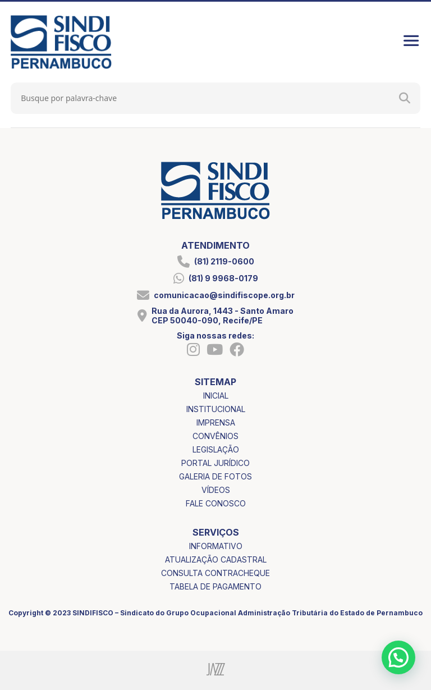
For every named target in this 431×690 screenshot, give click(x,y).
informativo (215, 546)
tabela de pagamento (215, 586)
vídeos (215, 490)
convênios (215, 436)
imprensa (215, 422)
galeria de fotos (215, 476)
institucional (215, 409)
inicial (215, 395)
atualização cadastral (216, 559)
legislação (215, 449)
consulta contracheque (215, 573)
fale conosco (216, 503)
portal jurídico (215, 463)
